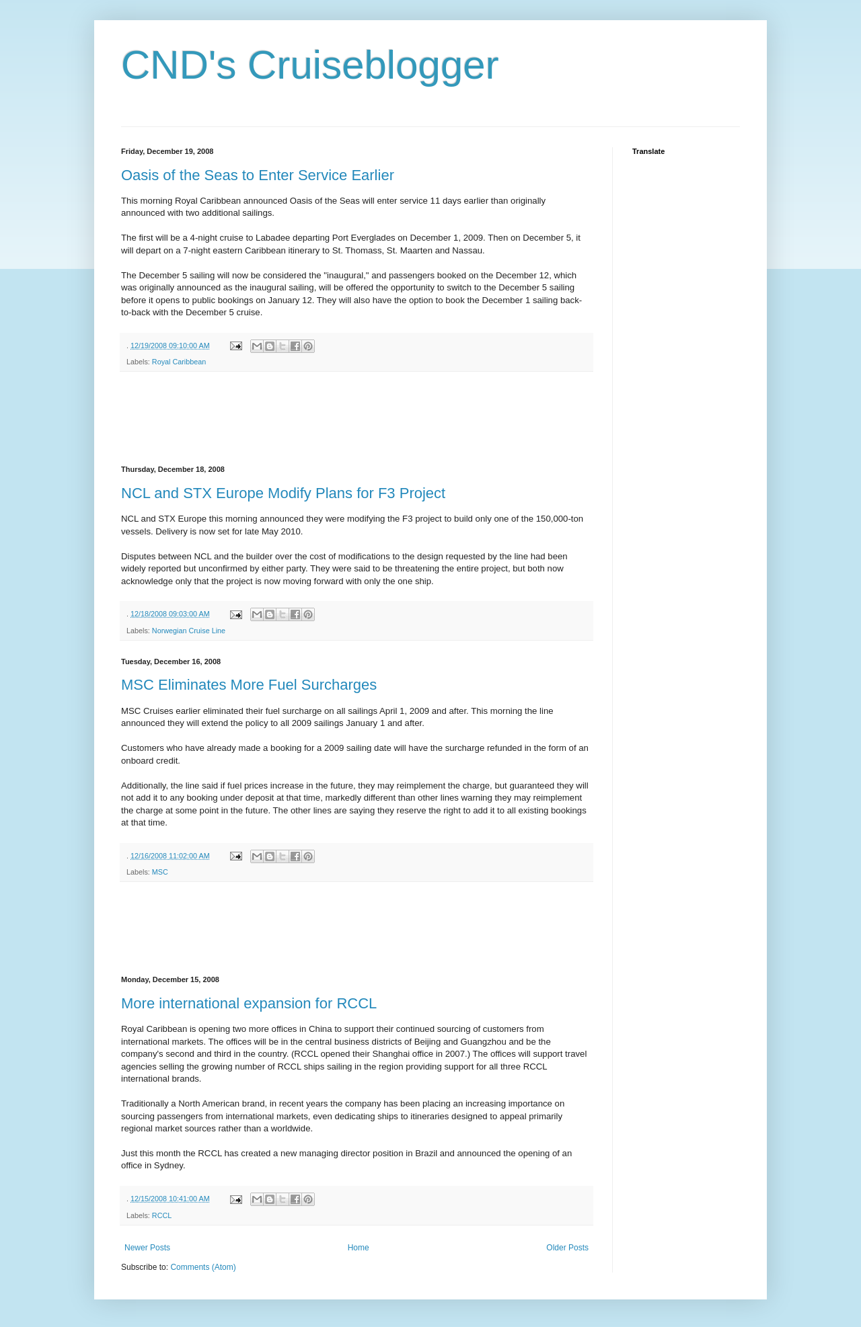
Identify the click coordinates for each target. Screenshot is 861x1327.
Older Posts (567, 1247)
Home (358, 1247)
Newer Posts (147, 1247)
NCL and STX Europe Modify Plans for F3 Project (283, 493)
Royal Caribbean (179, 362)
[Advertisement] (366, 419)
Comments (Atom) (202, 1267)
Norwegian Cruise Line (188, 631)
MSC (160, 872)
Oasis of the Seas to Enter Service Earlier (257, 175)
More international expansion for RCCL (249, 1003)
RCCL (162, 1215)
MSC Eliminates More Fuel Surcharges (249, 684)
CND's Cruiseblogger (310, 64)
